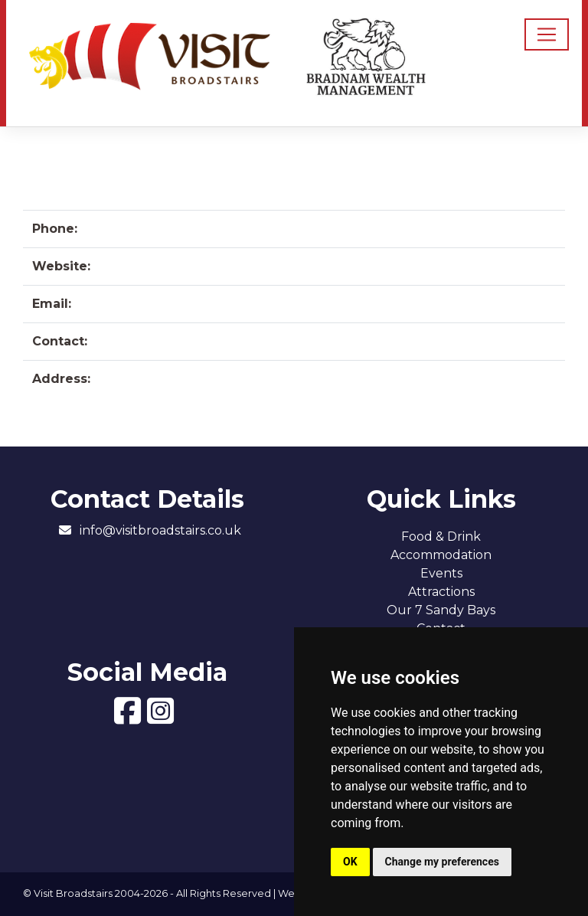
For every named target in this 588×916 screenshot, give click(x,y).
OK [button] (350, 861)
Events (441, 573)
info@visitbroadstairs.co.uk (160, 530)
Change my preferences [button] (442, 861)
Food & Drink (441, 536)
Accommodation (441, 555)
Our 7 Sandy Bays (441, 610)
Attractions (441, 591)
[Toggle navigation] (546, 34)
